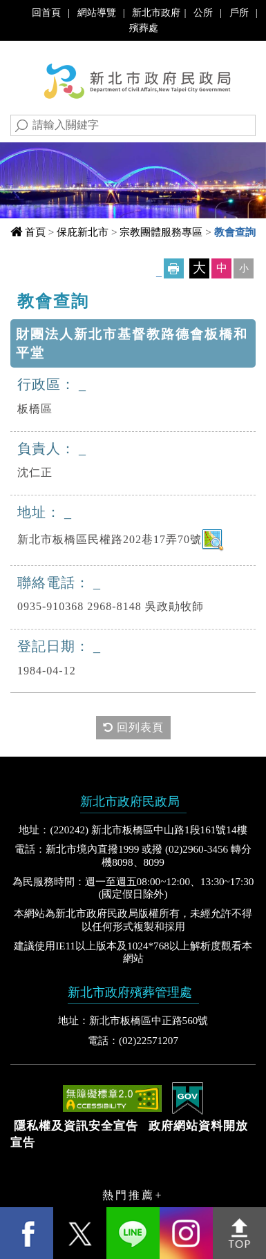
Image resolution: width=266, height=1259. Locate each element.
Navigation (24, 64)
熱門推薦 (128, 1195)
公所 (203, 12)
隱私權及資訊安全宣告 (76, 1126)
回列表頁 (133, 727)
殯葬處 (143, 27)
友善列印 (174, 268)
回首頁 (46, 12)
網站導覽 (96, 12)
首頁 (35, 232)
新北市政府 (156, 12)
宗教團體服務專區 (161, 232)
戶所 (239, 12)
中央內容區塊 (54, 297)
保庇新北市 (82, 232)
